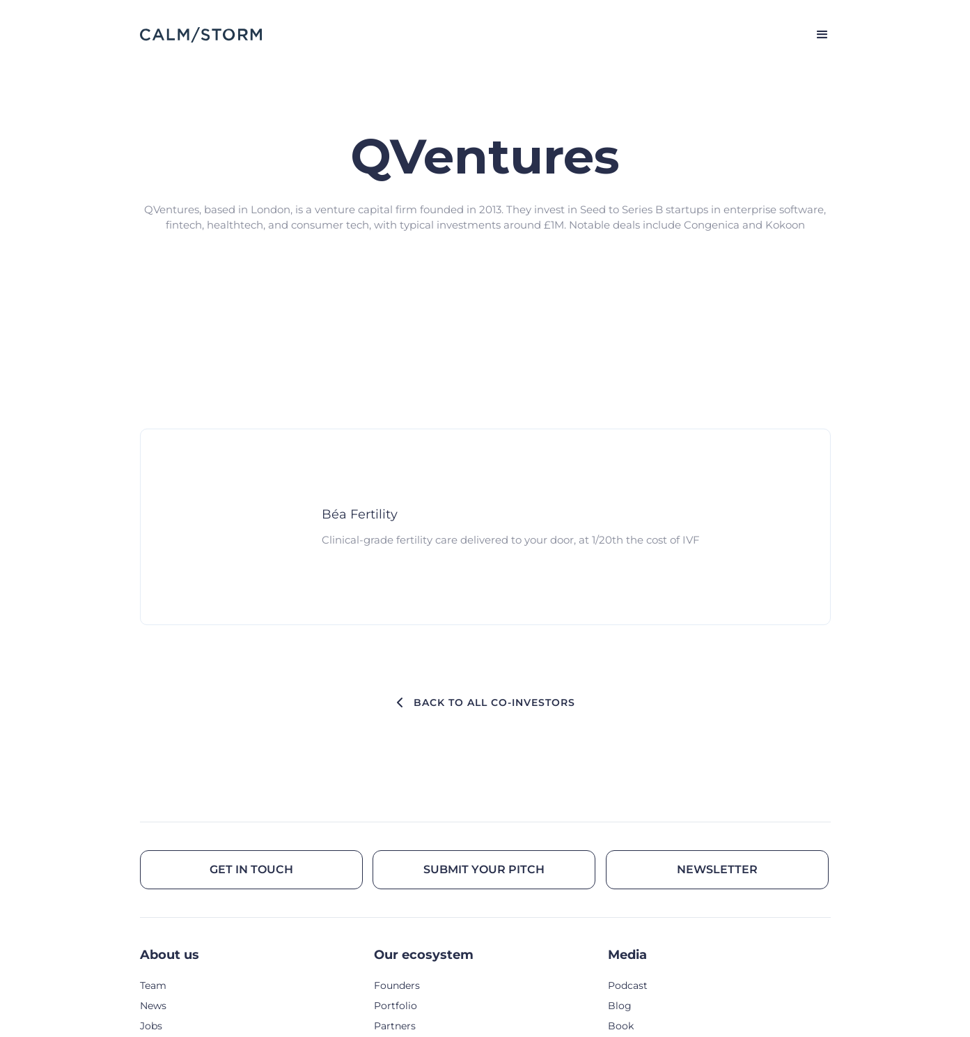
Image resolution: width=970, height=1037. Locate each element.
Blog (620, 1005)
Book (621, 1026)
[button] (816, 35)
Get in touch (251, 869)
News (153, 1005)
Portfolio (395, 1005)
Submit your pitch (484, 869)
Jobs (151, 1026)
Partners (395, 1026)
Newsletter (717, 869)
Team (153, 985)
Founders (397, 985)
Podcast (628, 985)
